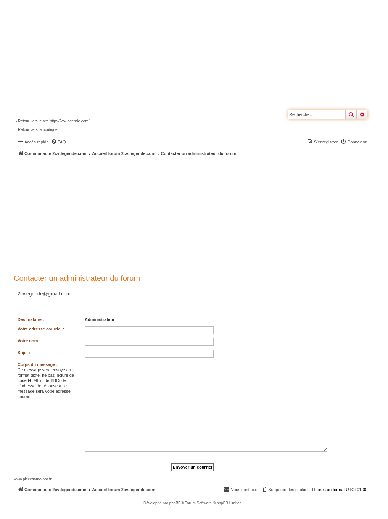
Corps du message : (38, 364)
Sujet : (24, 352)
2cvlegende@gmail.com (44, 294)
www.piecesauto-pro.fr (33, 479)
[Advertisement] (201, 213)
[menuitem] (58, 142)
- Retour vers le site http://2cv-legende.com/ (52, 121)
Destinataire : (31, 319)
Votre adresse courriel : (41, 329)
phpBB (175, 503)
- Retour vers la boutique (37, 129)
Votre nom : (29, 340)
